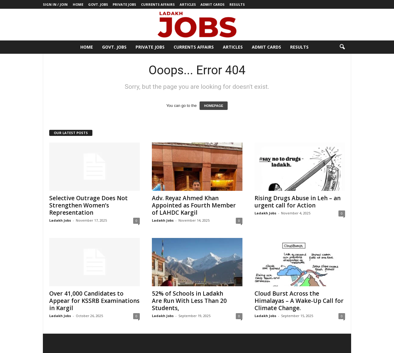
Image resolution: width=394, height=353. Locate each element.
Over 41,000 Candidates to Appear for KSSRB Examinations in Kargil (94, 301)
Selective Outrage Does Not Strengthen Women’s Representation (88, 205)
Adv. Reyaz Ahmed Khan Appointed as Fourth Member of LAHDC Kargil (194, 205)
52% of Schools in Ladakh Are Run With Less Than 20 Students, (189, 301)
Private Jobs (124, 4)
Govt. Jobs (98, 4)
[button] (342, 47)
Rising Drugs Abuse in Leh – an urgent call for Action (298, 201)
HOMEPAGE (213, 106)
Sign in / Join (55, 4)
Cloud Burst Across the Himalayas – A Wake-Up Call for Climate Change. (299, 301)
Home (78, 4)
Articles (188, 4)
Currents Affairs (158, 4)
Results (237, 4)
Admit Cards (212, 4)
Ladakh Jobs (60, 220)
